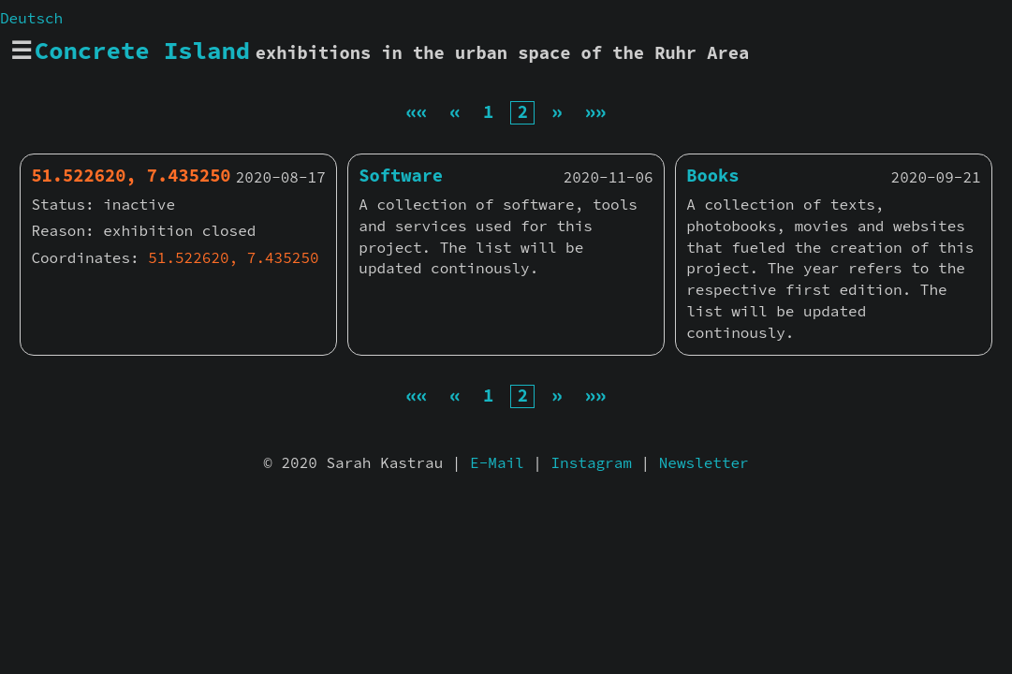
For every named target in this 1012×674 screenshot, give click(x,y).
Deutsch (31, 17)
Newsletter (704, 462)
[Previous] (455, 112)
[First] (416, 112)
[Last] (595, 112)
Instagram (591, 462)
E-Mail (497, 462)
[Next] (556, 112)
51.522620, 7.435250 (233, 257)
